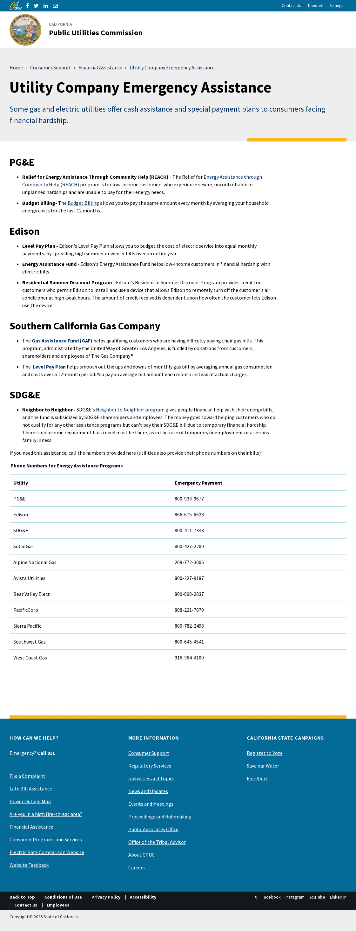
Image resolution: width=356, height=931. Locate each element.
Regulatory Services (149, 765)
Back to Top (22, 897)
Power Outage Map (30, 801)
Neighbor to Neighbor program (130, 409)
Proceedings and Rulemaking (159, 816)
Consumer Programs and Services (46, 839)
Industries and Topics (151, 778)
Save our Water (263, 765)
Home (16, 67)
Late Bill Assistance (31, 788)
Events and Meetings (150, 804)
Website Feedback (29, 865)
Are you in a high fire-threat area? (46, 814)
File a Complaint (27, 776)
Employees (58, 905)
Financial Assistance (100, 67)
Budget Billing (83, 203)
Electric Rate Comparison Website (47, 852)
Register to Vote (265, 753)
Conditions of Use (63, 897)
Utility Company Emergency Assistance (172, 67)
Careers (136, 867)
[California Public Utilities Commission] (80, 30)
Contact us (25, 905)
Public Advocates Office (153, 829)
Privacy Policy (105, 897)
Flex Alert (257, 778)
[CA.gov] (16, 5)
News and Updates (148, 791)
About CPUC (141, 855)
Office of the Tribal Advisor (157, 842)
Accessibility (143, 897)
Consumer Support (50, 67)
